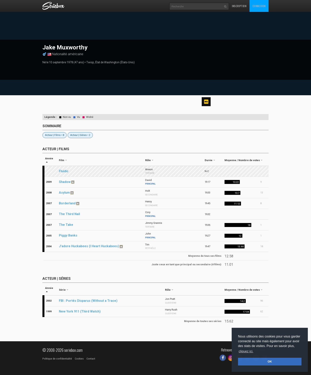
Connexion (259, 6)
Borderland (67, 203)
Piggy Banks (68, 235)
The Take (66, 224)
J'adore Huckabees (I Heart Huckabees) (89, 246)
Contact (90, 358)
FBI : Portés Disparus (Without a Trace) (88, 300)
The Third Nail (69, 214)
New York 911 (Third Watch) (80, 311)
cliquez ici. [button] (246, 351)
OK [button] (270, 361)
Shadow (65, 182)
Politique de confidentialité (57, 358)
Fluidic (63, 171)
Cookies (79, 358)
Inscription (239, 6)
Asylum (64, 192)
